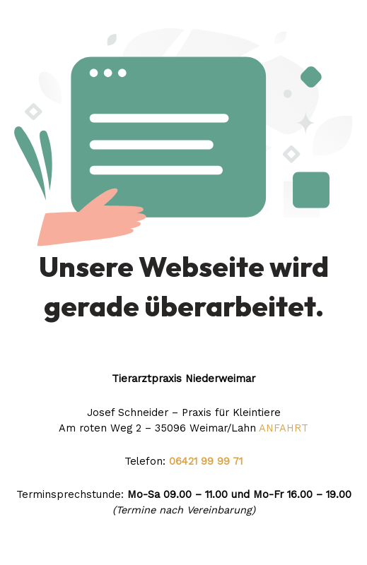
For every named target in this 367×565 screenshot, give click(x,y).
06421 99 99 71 (204, 461)
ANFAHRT (283, 428)
